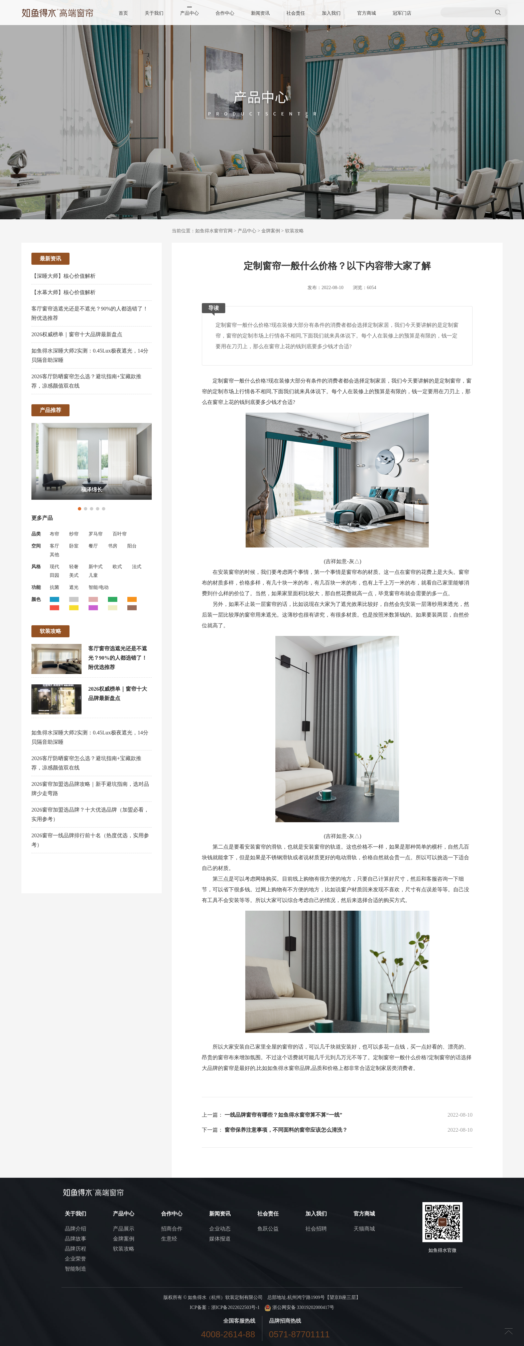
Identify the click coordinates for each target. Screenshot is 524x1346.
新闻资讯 (260, 13)
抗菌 (54, 587)
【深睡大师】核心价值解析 (63, 276)
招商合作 (171, 1228)
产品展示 (123, 1228)
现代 (54, 566)
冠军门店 (402, 13)
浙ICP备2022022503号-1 (235, 1307)
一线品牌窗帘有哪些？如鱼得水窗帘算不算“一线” (283, 1115)
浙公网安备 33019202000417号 (299, 1307)
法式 (136, 566)
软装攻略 (294, 230)
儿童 (93, 575)
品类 (36, 533)
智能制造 (75, 1269)
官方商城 (366, 13)
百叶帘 (120, 533)
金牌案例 (270, 230)
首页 (123, 13)
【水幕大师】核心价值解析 (63, 292)
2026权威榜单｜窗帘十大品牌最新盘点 (76, 334)
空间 (36, 545)
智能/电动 (99, 587)
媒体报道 (220, 1239)
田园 (54, 575)
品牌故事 (75, 1239)
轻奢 (74, 566)
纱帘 (74, 533)
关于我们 (154, 13)
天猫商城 (364, 1228)
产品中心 (189, 13)
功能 (36, 587)
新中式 (96, 566)
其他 (54, 554)
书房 (112, 545)
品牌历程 (75, 1249)
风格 (36, 566)
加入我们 (331, 13)
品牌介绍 (75, 1228)
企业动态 (220, 1228)
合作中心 (225, 13)
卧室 (74, 545)
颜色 (36, 599)
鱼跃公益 (268, 1228)
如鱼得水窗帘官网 (214, 230)
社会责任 (295, 13)
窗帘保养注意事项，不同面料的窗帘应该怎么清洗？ (286, 1130)
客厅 (54, 545)
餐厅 (93, 545)
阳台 (132, 545)
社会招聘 (316, 1228)
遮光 (74, 587)
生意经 (169, 1239)
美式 (74, 575)
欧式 (117, 566)
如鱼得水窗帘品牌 (288, 1068)
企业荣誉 (75, 1259)
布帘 (54, 533)
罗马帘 (96, 533)
